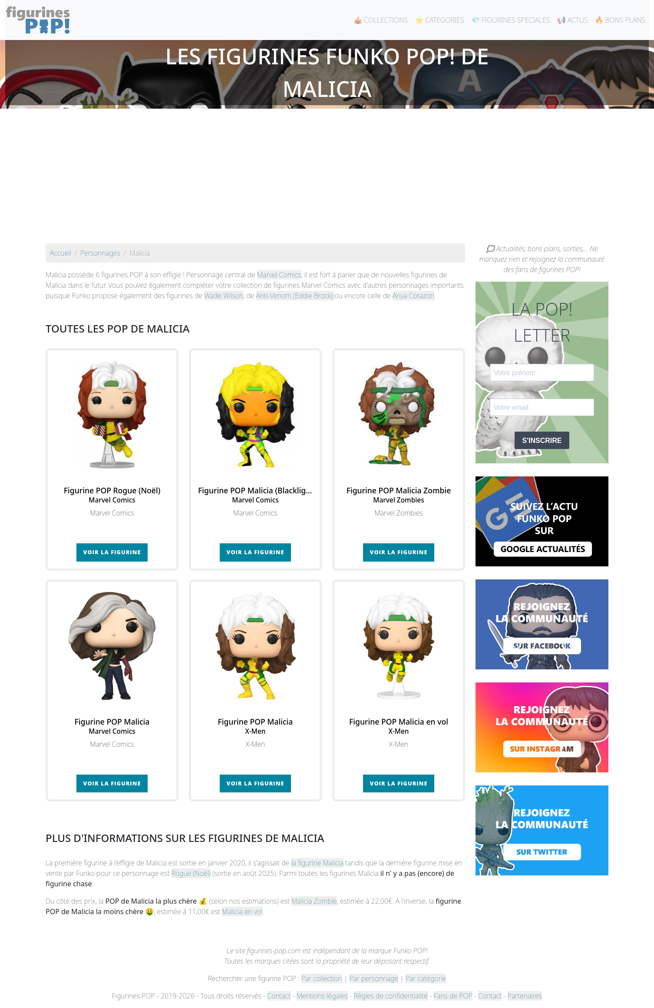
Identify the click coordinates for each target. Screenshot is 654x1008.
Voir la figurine (112, 552)
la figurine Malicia (317, 863)
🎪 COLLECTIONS (380, 20)
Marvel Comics (279, 274)
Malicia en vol (242, 911)
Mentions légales (322, 996)
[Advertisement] (327, 178)
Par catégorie (426, 978)
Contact (279, 996)
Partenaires (525, 996)
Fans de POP (452, 996)
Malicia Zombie (314, 901)
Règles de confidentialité (390, 996)
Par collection (321, 978)
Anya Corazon (413, 295)
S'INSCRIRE (542, 440)
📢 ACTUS (572, 20)
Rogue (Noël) (191, 873)
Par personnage (374, 978)
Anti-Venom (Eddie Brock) (295, 295)
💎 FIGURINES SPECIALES (510, 20)
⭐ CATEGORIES (439, 20)
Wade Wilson (223, 295)
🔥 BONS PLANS (620, 20)
